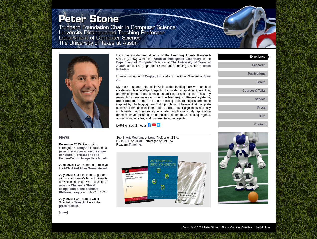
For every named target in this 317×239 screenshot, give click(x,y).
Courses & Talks (253, 90)
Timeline (135, 144)
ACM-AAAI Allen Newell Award (85, 168)
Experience (257, 56)
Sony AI (82, 148)
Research (258, 65)
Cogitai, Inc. (153, 76)
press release (68, 206)
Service (260, 99)
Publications (256, 73)
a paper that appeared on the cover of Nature (83, 151)
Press (261, 107)
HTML (139, 141)
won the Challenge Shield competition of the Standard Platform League (79, 189)
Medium (137, 137)
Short (126, 137)
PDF (127, 141)
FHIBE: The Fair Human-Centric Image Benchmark (83, 156)
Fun (263, 116)
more (63, 212)
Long (151, 137)
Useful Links (262, 227)
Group (261, 82)
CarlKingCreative (241, 227)
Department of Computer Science (141, 62)
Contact (260, 124)
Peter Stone (211, 227)
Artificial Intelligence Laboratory (177, 59)
